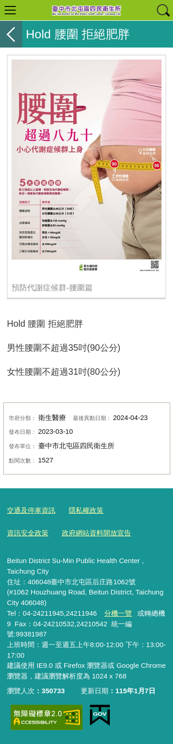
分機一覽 (118, 613)
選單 (10, 10)
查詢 (163, 10)
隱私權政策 (86, 510)
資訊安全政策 (27, 533)
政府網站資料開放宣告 (96, 533)
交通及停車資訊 (31, 510)
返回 (11, 34)
